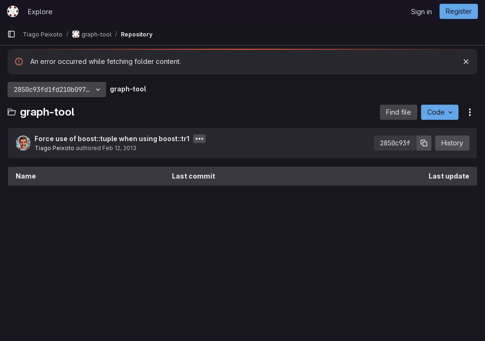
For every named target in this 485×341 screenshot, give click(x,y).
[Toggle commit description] (199, 139)
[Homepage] (12, 11)
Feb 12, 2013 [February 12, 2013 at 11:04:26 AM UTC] (119, 148)
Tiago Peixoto (54, 148)
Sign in (421, 12)
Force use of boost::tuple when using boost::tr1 (112, 139)
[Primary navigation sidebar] (11, 34)
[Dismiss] (466, 61)
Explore (40, 12)
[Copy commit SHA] (423, 143)
